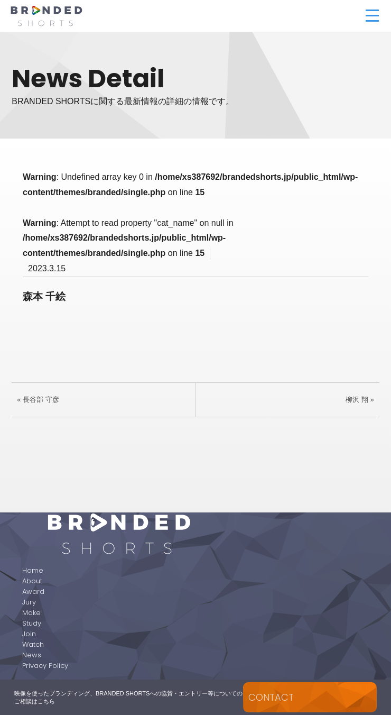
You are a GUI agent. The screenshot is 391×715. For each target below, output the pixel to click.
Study (31, 623)
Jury (29, 602)
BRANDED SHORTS (100, 15)
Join (29, 634)
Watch (33, 644)
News (31, 655)
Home (32, 570)
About (32, 581)
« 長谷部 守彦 (38, 400)
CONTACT (271, 697)
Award (33, 591)
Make (31, 613)
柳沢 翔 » (360, 400)
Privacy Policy (45, 666)
